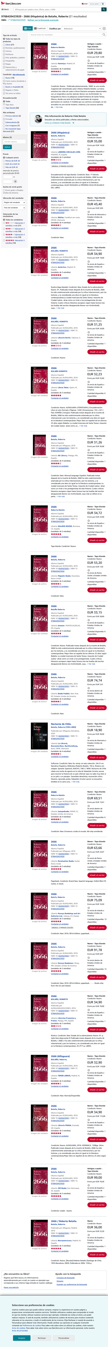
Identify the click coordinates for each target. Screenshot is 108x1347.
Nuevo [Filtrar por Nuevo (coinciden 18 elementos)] (8, 78)
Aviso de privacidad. (20, 1330)
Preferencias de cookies (32, 1325)
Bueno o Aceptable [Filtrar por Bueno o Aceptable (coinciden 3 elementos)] (13, 87)
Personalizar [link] (63, 1338)
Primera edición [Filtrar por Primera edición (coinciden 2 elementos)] (12, 116)
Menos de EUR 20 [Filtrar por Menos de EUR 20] (11, 161)
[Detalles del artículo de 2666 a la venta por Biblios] (39, 210)
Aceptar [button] (21, 1338)
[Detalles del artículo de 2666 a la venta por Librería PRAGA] (39, 1118)
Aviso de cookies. (19, 1328)
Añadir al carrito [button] (97, 80)
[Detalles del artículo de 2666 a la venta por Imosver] (39, 618)
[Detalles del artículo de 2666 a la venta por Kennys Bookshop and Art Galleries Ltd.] (39, 906)
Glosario (60, 1281)
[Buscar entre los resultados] (68, 35)
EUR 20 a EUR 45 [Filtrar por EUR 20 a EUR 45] (11, 164)
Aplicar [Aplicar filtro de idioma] (7, 147)
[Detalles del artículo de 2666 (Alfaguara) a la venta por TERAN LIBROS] (39, 1068)
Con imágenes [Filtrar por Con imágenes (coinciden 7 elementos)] (11, 125)
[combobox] (57, 9)
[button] (104, 34)
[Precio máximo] (7, 181)
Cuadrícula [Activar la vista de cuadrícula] (40, 28)
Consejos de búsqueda (66, 1278)
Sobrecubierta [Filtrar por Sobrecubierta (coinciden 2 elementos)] (11, 122)
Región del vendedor (12, 202)
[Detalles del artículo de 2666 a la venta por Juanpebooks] (39, 804)
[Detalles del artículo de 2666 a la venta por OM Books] (39, 1180)
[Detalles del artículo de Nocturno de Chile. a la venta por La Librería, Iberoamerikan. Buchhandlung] (39, 736)
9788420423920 (17, 20)
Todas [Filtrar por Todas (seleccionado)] (7, 101)
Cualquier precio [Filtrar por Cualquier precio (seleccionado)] (11, 157)
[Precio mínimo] (7, 177)
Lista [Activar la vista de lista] (27, 28)
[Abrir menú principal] (6, 9)
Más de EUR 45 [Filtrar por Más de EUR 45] (10, 167)
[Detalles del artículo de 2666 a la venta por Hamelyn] (39, 56)
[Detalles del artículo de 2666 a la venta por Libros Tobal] (39, 380)
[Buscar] (104, 9)
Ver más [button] (59, 107)
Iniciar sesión (94, 4)
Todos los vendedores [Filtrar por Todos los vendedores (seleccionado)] (14, 220)
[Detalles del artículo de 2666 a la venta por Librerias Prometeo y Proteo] (39, 1008)
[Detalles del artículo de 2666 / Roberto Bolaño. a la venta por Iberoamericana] (39, 1233)
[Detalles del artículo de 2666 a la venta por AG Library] (39, 445)
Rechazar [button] (42, 1338)
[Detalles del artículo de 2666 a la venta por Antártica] (39, 259)
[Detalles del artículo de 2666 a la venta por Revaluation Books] (39, 853)
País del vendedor (11, 208)
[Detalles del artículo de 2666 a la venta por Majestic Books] (39, 568)
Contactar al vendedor (60, 74)
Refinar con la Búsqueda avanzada (43, 20)
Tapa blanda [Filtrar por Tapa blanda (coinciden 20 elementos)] (11, 108)
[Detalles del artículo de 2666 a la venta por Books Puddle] (39, 686)
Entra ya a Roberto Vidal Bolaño (60, 123)
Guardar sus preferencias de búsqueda (72, 1284)
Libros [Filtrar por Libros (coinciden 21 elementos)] (8, 44)
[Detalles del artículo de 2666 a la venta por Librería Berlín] (39, 330)
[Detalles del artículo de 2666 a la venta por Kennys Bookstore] (39, 955)
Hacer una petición (11, 1287)
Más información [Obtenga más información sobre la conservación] (19, 74)
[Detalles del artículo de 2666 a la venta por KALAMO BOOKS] (39, 518)
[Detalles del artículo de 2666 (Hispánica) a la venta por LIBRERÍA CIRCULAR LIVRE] (39, 144)
